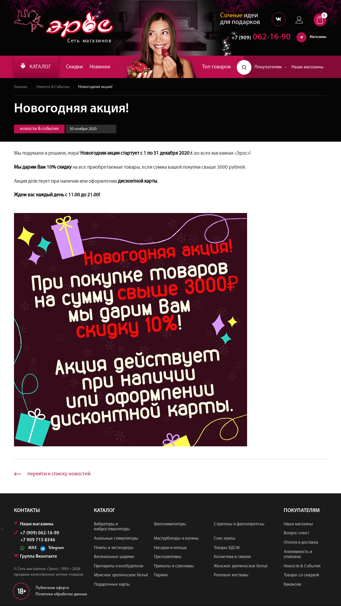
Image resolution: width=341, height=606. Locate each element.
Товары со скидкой (301, 575)
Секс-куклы (224, 539)
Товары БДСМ (226, 548)
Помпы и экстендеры (114, 548)
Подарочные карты (112, 585)
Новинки (103, 67)
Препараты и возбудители (118, 566)
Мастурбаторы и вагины (176, 539)
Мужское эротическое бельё (121, 575)
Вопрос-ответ (296, 533)
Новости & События (54, 87)
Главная (21, 87)
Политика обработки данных (61, 595)
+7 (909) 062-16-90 (36, 533)
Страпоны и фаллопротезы (239, 524)
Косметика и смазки (232, 557)
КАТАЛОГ (38, 67)
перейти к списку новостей (59, 474)
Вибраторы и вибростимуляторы (112, 527)
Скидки (78, 67)
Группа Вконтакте (35, 556)
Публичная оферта (52, 588)
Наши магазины (307, 67)
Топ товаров (216, 67)
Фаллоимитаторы (170, 524)
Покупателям (270, 67)
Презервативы (167, 557)
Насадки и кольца (170, 548)
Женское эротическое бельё (241, 566)
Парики (161, 575)
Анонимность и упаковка (298, 555)
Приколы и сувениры (174, 566)
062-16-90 (258, 38)
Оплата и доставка (301, 543)
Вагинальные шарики (114, 557)
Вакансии (292, 585)
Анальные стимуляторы (116, 539)
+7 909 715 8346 (37, 540)
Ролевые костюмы (231, 575)
